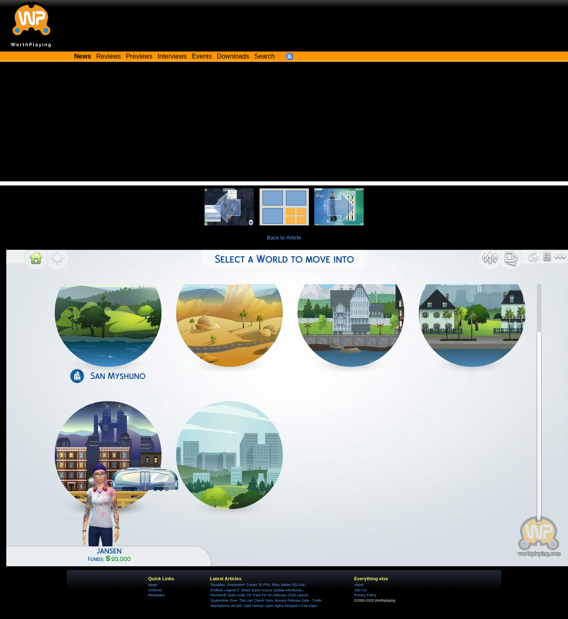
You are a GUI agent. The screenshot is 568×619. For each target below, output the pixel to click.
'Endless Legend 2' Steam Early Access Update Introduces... (257, 590)
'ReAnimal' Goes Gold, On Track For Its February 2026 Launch (259, 595)
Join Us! (360, 590)
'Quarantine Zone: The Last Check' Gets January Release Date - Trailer (266, 600)
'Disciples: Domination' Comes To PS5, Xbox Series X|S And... (259, 585)
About (358, 585)
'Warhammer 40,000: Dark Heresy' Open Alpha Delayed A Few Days (263, 606)
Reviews (108, 56)
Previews (139, 56)
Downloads (233, 56)
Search (264, 56)
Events (202, 56)
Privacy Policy (365, 595)
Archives (155, 590)
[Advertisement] (284, 123)
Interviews (172, 56)
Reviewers (156, 595)
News (152, 585)
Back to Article (284, 237)
